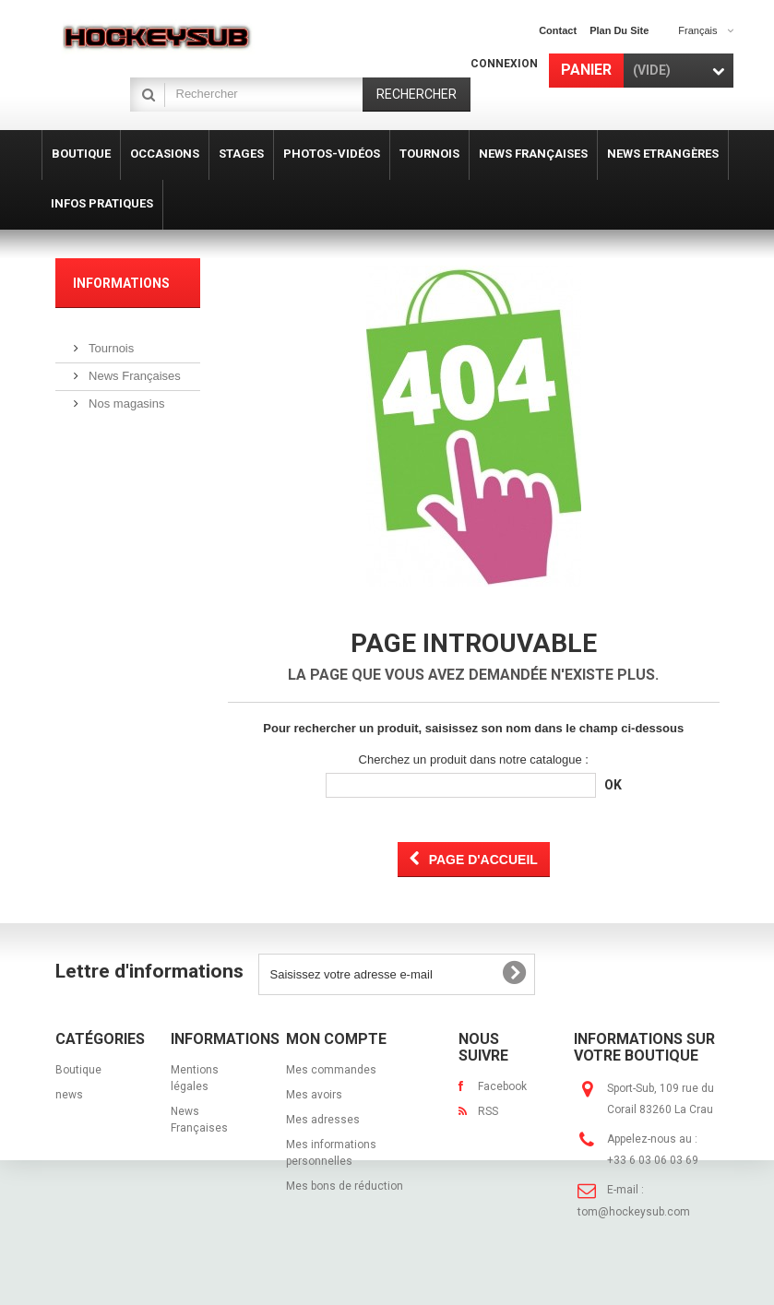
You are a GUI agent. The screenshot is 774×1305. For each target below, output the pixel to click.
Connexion (504, 63)
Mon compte (336, 1039)
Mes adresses (323, 1119)
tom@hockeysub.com (634, 1211)
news (69, 1094)
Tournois (110, 341)
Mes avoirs (314, 1094)
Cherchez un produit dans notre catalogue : (474, 759)
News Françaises (133, 368)
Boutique (78, 1069)
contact (558, 30)
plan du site (619, 30)
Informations (121, 283)
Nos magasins (125, 396)
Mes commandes (331, 1069)
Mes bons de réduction (344, 1186)
